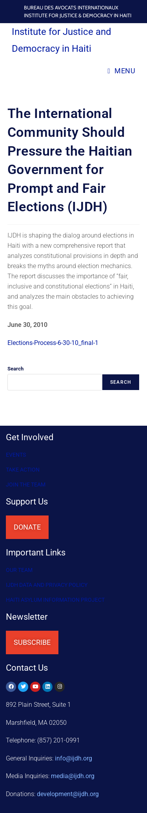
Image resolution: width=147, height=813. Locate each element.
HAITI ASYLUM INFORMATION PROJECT (55, 600)
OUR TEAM (19, 570)
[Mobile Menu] (121, 71)
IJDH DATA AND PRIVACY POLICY (46, 585)
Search (15, 369)
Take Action (23, 469)
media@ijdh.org (72, 776)
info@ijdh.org (73, 758)
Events (16, 455)
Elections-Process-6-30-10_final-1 (52, 343)
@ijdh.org (68, 794)
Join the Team (25, 484)
